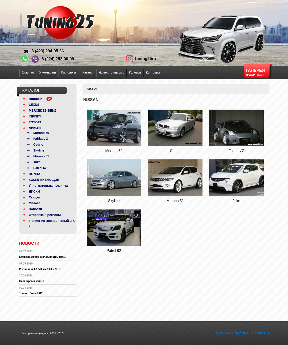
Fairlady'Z (40, 138)
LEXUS (34, 104)
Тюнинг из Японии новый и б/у (52, 223)
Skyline (38, 150)
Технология (69, 72)
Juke (36, 162)
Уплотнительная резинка (48, 185)
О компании (47, 72)
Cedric (38, 144)
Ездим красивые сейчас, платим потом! (43, 256)
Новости (35, 209)
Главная (28, 72)
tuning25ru (145, 58)
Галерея (135, 72)
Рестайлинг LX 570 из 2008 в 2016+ (40, 269)
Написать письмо (111, 72)
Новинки (35, 99)
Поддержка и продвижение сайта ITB (241, 333)
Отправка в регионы (45, 215)
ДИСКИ (34, 191)
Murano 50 (41, 133)
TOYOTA (35, 122)
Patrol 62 (40, 168)
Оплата (34, 203)
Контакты (153, 72)
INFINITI (35, 116)
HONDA (34, 174)
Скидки (34, 197)
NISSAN (35, 128)
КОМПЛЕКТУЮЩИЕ (44, 180)
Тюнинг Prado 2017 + (32, 293)
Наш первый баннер (31, 281)
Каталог (88, 72)
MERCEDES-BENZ (42, 110)
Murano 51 (41, 156)
